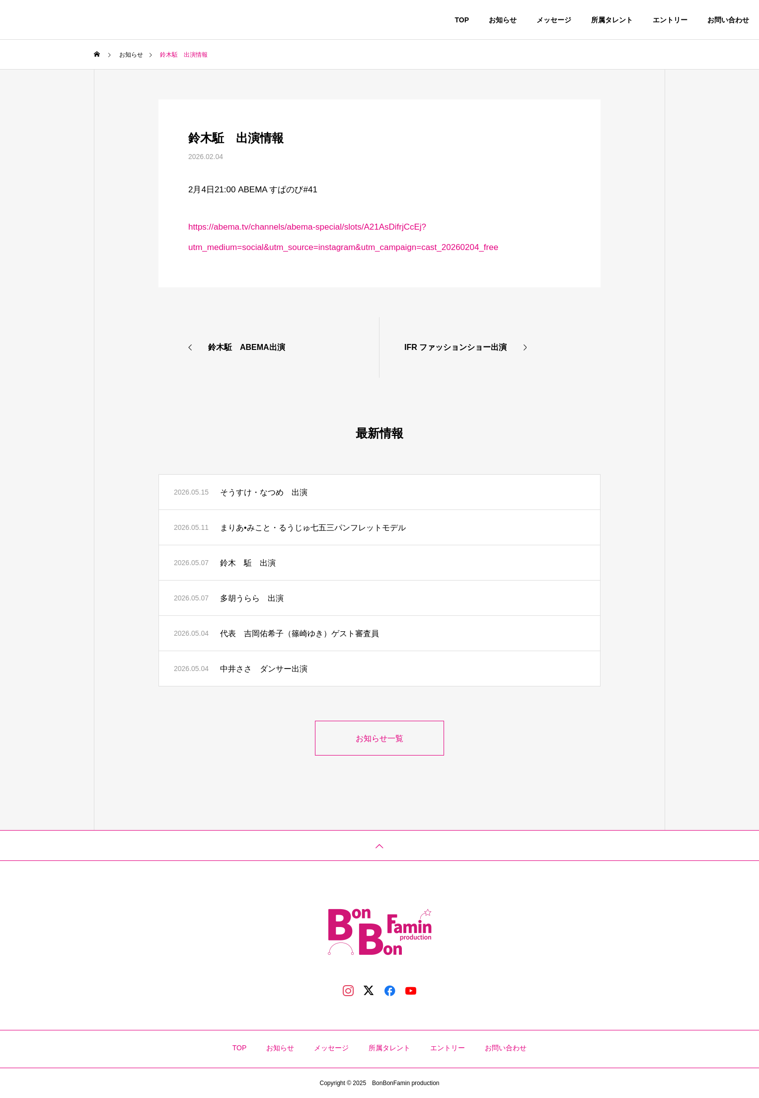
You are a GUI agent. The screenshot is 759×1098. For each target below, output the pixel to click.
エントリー (670, 20)
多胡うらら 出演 (252, 598)
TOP (462, 20)
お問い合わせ (728, 20)
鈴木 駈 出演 (248, 563)
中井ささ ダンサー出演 (263, 669)
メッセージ (553, 20)
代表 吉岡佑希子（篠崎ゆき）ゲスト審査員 (299, 633)
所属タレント (612, 20)
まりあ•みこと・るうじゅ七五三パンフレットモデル (313, 527)
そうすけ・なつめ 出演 (263, 492)
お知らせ (503, 20)
